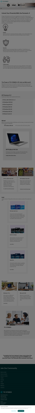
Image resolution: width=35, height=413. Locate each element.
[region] (17, 409)
